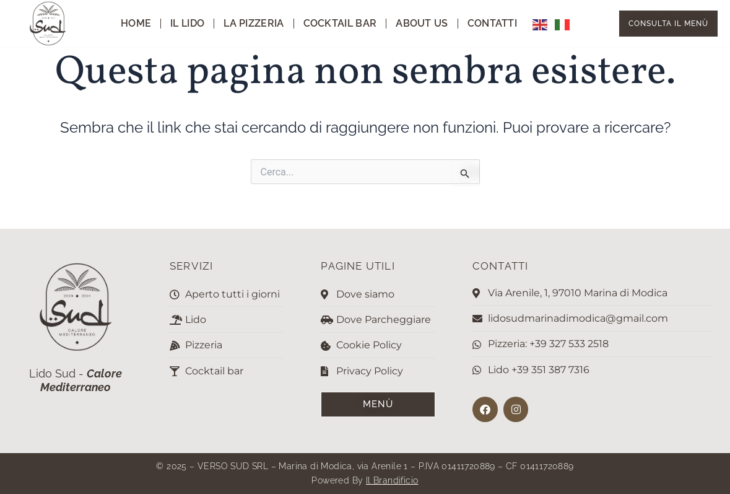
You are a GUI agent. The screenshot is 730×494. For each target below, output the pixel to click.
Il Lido (187, 23)
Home (136, 23)
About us (422, 23)
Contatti (492, 23)
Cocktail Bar (340, 23)
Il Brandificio (392, 480)
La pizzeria (254, 23)
